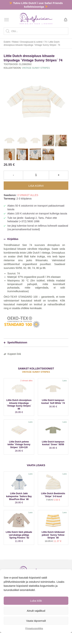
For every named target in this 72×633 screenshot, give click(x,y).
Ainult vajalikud (36, 610)
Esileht (7, 42)
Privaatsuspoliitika (34, 628)
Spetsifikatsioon (15, 342)
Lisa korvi (36, 185)
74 (45, 42)
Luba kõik (36, 600)
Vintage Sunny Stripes (36, 68)
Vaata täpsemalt (36, 620)
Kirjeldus (11, 239)
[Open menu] (6, 19)
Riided (15, 42)
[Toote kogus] (36, 175)
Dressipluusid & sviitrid (31, 42)
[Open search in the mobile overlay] (36, 31)
